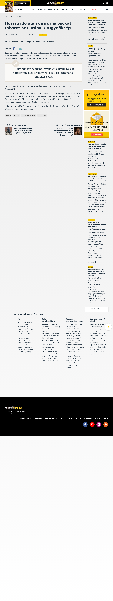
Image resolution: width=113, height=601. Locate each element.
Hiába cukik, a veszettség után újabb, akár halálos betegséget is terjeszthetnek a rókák (97, 226)
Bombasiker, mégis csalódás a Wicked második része (97, 146)
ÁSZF (63, 432)
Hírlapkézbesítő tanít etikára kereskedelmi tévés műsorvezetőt (97, 22)
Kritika (20, 328)
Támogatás (94, 10)
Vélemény (37, 10)
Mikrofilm (91, 141)
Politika (48, 10)
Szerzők (38, 432)
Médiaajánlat (51, 432)
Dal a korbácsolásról (48, 333)
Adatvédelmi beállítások (96, 432)
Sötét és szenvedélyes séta (74, 333)
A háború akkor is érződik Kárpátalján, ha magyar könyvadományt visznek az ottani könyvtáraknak (97, 52)
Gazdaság (59, 10)
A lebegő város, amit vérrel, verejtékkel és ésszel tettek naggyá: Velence (96, 272)
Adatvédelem (75, 432)
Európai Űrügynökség (28, 115)
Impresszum (25, 432)
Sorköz (90, 267)
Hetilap (18, 10)
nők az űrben (42, 115)
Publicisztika (92, 18)
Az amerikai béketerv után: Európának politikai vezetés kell (97, 179)
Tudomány (18, 17)
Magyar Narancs (96, 309)
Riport (90, 45)
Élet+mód (81, 10)
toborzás (16, 115)
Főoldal (8, 17)
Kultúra (70, 10)
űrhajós (8, 115)
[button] (104, 9)
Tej (19, 332)
